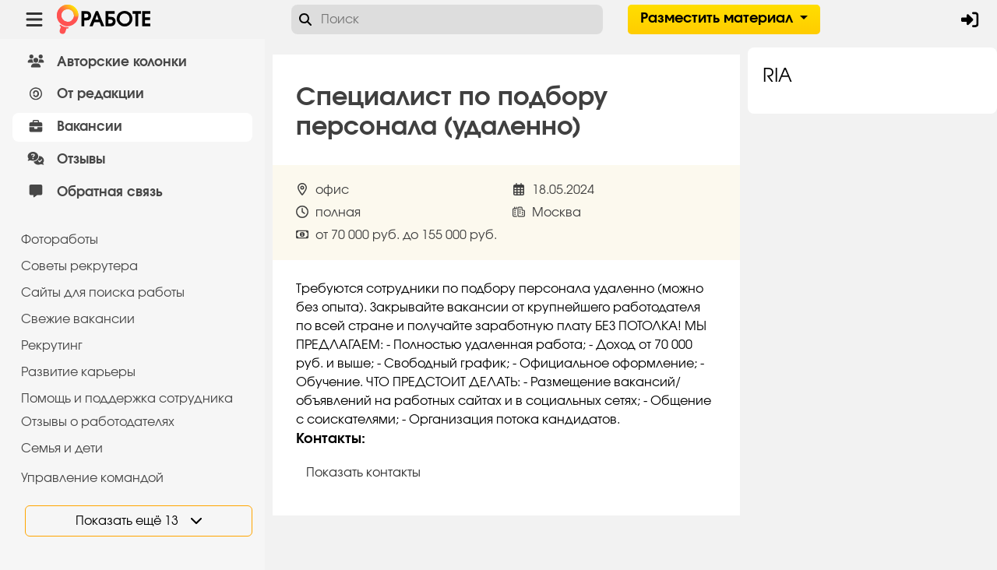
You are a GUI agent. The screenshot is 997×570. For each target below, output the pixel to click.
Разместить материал (718, 19)
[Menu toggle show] (34, 19)
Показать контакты (363, 472)
